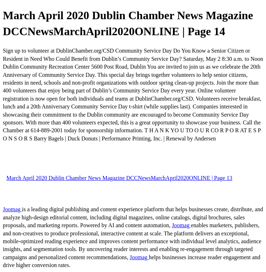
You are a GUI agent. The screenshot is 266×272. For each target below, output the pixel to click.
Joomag (12, 209)
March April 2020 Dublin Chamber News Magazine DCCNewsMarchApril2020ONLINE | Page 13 (119, 178)
